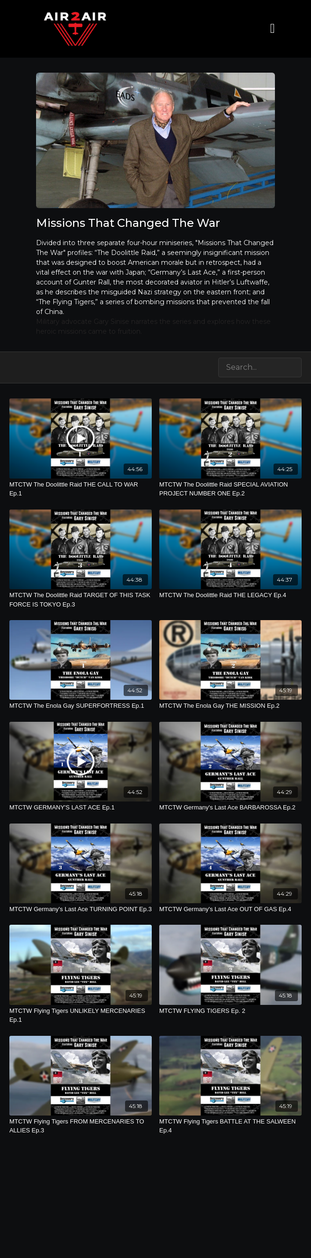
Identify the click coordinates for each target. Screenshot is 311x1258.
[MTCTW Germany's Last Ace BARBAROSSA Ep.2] (230, 807)
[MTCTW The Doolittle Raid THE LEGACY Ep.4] (230, 595)
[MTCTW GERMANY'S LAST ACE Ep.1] (80, 807)
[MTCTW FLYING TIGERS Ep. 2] (230, 1011)
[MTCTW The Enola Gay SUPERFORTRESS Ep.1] (80, 706)
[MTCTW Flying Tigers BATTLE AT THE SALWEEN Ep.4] (230, 1126)
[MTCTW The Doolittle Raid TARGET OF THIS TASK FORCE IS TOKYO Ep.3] (80, 600)
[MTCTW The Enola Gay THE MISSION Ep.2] (230, 706)
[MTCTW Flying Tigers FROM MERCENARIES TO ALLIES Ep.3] (80, 1126)
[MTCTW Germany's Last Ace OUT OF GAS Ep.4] (230, 909)
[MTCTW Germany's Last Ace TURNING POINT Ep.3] (80, 909)
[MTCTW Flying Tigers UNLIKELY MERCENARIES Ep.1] (80, 1015)
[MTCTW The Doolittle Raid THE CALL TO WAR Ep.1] (80, 489)
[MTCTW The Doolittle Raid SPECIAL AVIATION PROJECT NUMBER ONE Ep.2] (230, 489)
